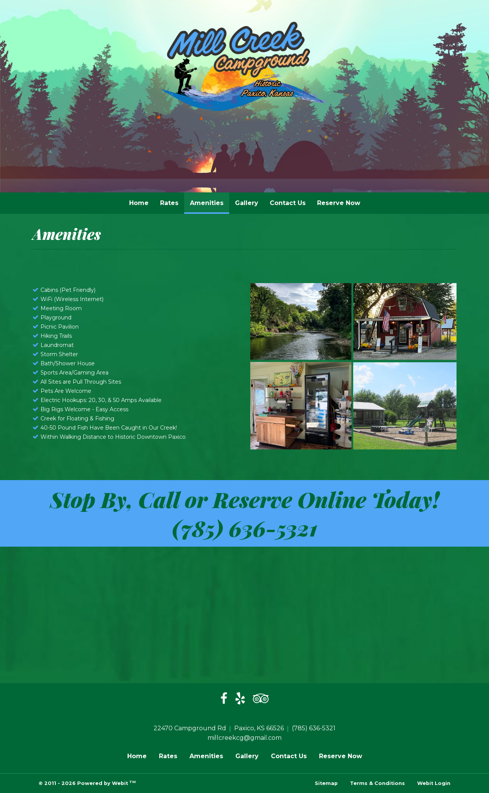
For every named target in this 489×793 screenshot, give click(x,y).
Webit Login (433, 783)
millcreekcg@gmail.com (244, 737)
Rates (169, 203)
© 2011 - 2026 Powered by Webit (87, 783)
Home (139, 203)
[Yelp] (240, 698)
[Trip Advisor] (261, 698)
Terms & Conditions (377, 783)
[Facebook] (223, 698)
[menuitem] (138, 203)
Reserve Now (338, 203)
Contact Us (288, 203)
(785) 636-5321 (244, 528)
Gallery (246, 203)
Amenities (209, 201)
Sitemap (326, 783)
